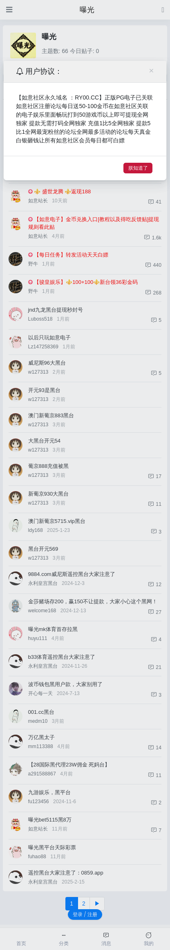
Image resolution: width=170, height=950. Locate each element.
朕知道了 (138, 167)
